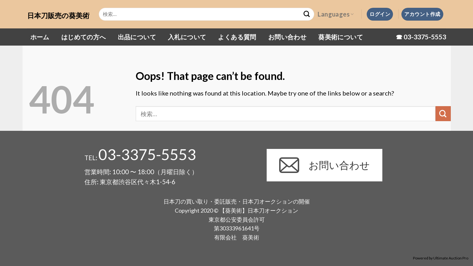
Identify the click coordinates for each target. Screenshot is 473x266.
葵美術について (340, 37)
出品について (137, 37)
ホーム (39, 37)
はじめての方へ (83, 37)
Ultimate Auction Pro (450, 258)
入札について (187, 37)
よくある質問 (237, 37)
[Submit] (443, 113)
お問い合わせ (287, 37)
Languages (336, 14)
